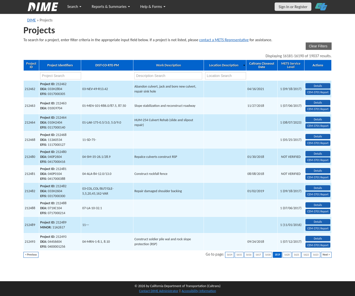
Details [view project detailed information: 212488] (318, 205)
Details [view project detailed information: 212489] (318, 221)
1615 (239, 254)
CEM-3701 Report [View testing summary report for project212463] (317, 109)
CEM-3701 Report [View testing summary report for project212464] (317, 126)
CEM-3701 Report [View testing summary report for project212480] (317, 160)
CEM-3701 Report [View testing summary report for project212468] (317, 143)
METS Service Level (290, 65)
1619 (277, 254)
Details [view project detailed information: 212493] (318, 238)
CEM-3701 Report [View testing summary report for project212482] (317, 194)
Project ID (31, 65)
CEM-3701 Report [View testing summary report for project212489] (317, 228)
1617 (258, 254)
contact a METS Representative (224, 39)
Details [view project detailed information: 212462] (318, 86)
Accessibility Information (198, 291)
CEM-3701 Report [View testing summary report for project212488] (317, 211)
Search (74, 6)
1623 (315, 254)
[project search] (60, 75)
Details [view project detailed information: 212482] (318, 188)
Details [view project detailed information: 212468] (318, 136)
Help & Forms (152, 6)
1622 (306, 254)
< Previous (31, 254)
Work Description (168, 65)
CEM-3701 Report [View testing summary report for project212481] (317, 177)
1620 (287, 254)
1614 (229, 254)
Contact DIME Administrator (158, 291)
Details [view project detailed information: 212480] (318, 153)
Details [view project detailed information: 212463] (318, 102)
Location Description (224, 65)
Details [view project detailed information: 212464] (318, 119)
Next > (326, 254)
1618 (267, 254)
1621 (296, 254)
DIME (31, 20)
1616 (248, 254)
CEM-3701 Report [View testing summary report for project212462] (317, 92)
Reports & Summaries (111, 6)
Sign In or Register (293, 6)
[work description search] (168, 75)
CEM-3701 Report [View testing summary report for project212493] (317, 245)
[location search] (225, 75)
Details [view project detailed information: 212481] (318, 170)
